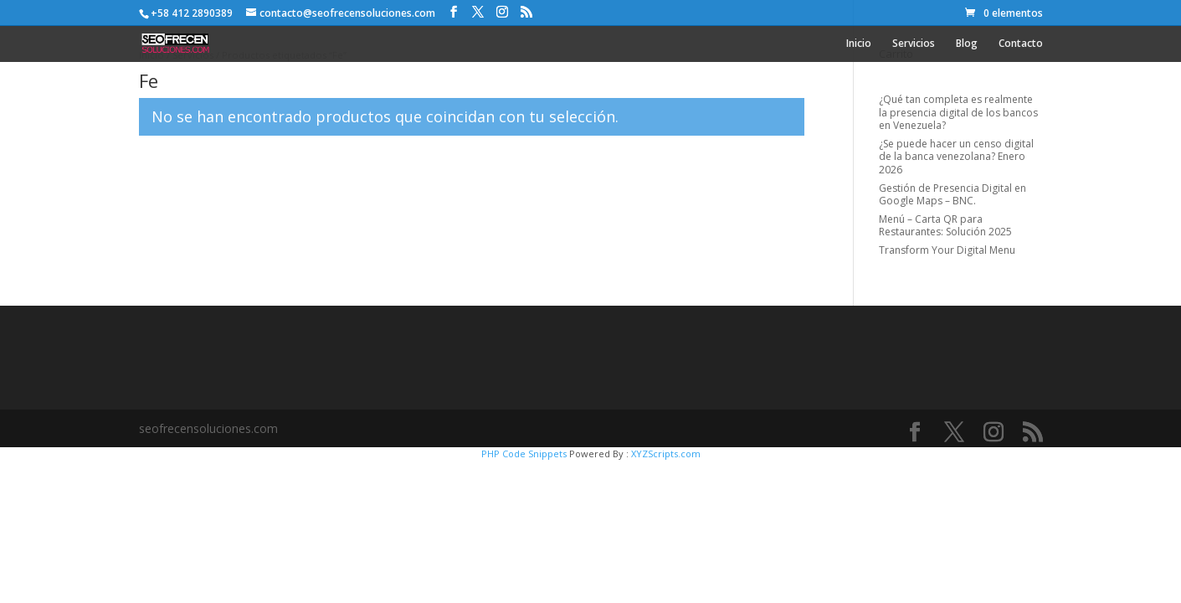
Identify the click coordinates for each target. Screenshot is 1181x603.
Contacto (1021, 44)
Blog (967, 44)
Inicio (858, 44)
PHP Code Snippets (524, 453)
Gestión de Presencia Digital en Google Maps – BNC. (952, 195)
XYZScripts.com (666, 453)
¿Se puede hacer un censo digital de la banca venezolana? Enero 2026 (956, 157)
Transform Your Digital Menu (947, 250)
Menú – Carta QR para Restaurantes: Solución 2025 (945, 226)
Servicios (913, 44)
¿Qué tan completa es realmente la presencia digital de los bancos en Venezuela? (958, 112)
